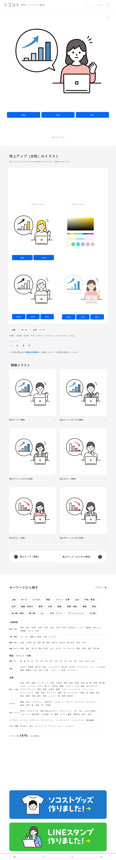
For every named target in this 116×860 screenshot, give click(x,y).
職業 (22, 702)
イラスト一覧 (101, 587)
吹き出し (24, 726)
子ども (30, 631)
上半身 (29, 642)
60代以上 (72, 627)
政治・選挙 (25, 696)
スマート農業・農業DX (70, 714)
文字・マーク (39, 330)
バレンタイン (54, 667)
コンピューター (78, 720)
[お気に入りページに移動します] (101, 856)
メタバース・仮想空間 (29, 714)
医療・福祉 (72, 606)
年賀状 (30, 667)
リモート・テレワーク (75, 702)
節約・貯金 (40, 693)
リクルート (59, 702)
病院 (66, 683)
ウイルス (31, 686)
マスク (40, 686)
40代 (58, 627)
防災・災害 (87, 714)
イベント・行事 (62, 599)
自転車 (70, 696)
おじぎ (59, 648)
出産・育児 (25, 683)
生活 (14, 606)
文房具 (51, 689)
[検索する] (108, 4)
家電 (45, 689)
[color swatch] (68, 244)
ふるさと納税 (89, 711)
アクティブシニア (28, 689)
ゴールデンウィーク (85, 667)
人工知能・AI (47, 714)
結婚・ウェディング (40, 683)
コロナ (23, 686)
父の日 (72, 667)
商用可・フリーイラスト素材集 (33, 5)
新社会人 (48, 702)
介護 (82, 683)
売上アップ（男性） (30, 556)
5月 (56, 661)
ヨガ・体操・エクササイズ (86, 686)
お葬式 (59, 683)
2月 (41, 661)
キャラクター (73, 693)
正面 (20, 336)
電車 (64, 696)
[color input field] (80, 239)
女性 (13, 336)
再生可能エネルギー (48, 711)
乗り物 (32, 613)
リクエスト (63, 336)
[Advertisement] (58, 130)
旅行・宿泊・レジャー (46, 696)
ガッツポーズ (38, 336)
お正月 (23, 667)
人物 (13, 330)
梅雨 (22, 670)
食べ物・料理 (18, 613)
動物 (60, 606)
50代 (64, 627)
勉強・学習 (25, 705)
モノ (43, 613)
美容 (94, 606)
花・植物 (90, 693)
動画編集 (90, 720)
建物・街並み (27, 606)
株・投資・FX (38, 705)
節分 (45, 667)
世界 (97, 693)
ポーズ (24, 330)
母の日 (64, 667)
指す (90, 648)
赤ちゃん (97, 627)
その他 (92, 613)
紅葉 (63, 670)
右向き (55, 642)
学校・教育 (90, 599)
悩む (28, 648)
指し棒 (96, 648)
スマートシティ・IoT (68, 711)
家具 (39, 689)
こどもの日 (100, 667)
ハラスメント (37, 702)
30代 (52, 627)
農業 (56, 714)
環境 (41, 606)
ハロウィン (55, 670)
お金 (77, 599)
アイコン (52, 726)
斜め (48, 642)
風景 (82, 693)
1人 (72, 336)
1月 (36, 661)
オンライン (91, 702)
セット (61, 726)
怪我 (77, 683)
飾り (31, 726)
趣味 (60, 693)
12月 (93, 661)
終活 (52, 683)
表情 (22, 648)
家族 (39, 637)
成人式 (38, 667)
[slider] (80, 233)
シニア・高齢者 (84, 627)
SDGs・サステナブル (29, 711)
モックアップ (41, 726)
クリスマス (72, 670)
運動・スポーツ (66, 686)
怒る (46, 648)
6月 (60, 661)
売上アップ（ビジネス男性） (77, 556)
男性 (22, 627)
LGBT (33, 627)
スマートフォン (47, 720)
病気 (71, 683)
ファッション (88, 689)
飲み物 (102, 683)
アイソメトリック (76, 613)
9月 (75, 661)
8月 (70, 661)
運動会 (29, 670)
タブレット (34, 720)
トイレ (64, 689)
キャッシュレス (27, 693)
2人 (26, 637)
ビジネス (36, 599)
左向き (62, 642)
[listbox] (80, 224)
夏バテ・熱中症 (51, 686)
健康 (85, 606)
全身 (22, 642)
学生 (37, 631)
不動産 (48, 705)
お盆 (46, 670)
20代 (46, 627)
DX (80, 711)
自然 (50, 606)
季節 (48, 599)
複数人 (33, 637)
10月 (81, 661)
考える (34, 648)
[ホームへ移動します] (14, 856)
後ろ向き (71, 642)
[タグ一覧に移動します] (72, 856)
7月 (65, 661)
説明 (84, 648)
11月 (87, 661)
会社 (28, 702)
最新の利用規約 (32, 352)
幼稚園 (23, 631)
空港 (33, 696)
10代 (40, 627)
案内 (78, 648)
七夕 (35, 670)
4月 (51, 661)
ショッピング (75, 689)
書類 (58, 689)
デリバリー (51, 693)
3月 (46, 661)
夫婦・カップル (49, 637)
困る (41, 648)
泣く (52, 648)
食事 (95, 683)
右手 (78, 642)
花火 (41, 670)
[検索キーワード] (96, 4)
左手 (27, 336)
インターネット (63, 720)
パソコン (51, 336)
